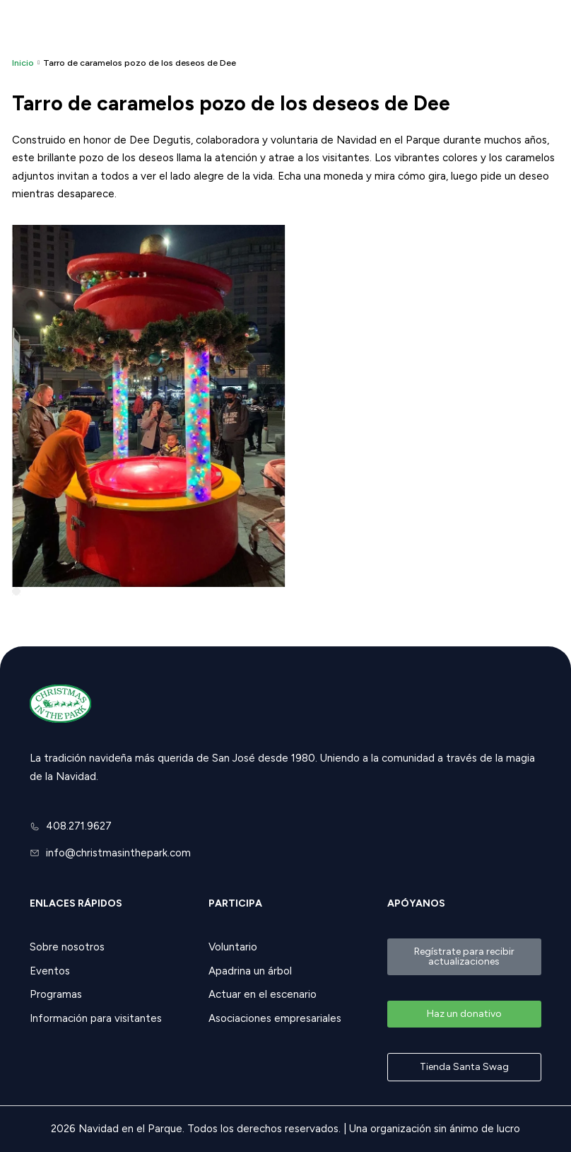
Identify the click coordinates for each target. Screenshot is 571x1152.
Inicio (23, 62)
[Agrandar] (16, 591)
